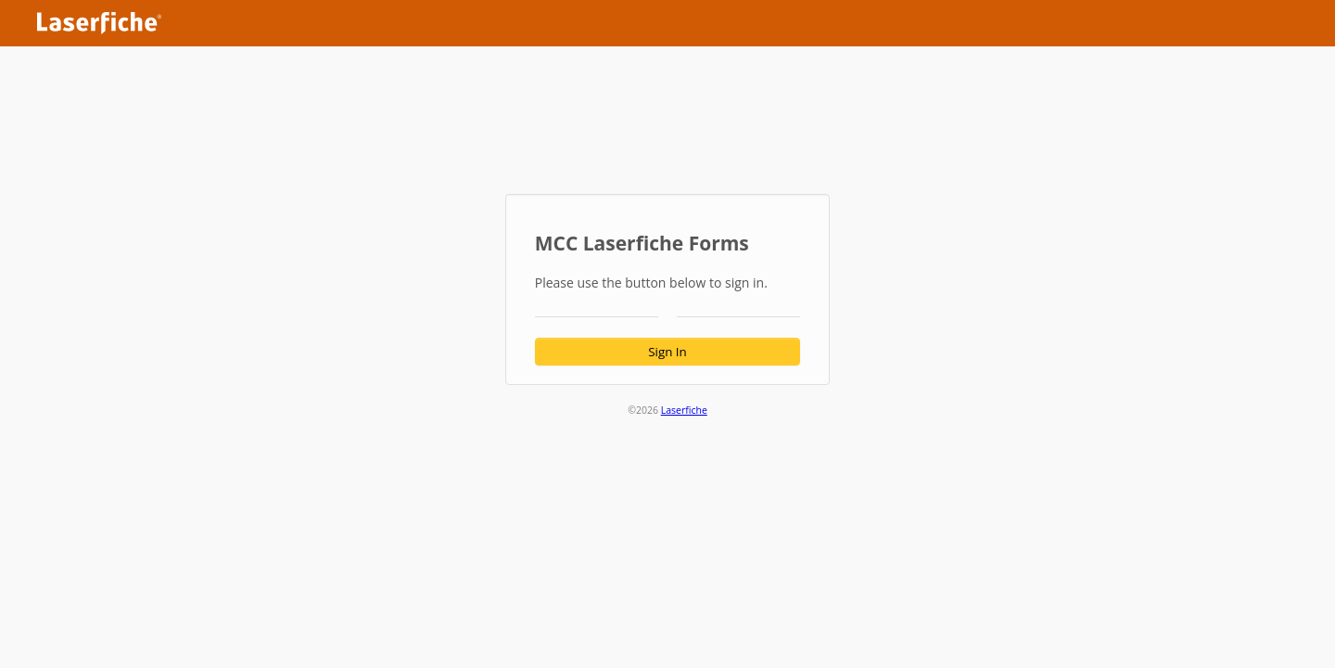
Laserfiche (684, 410)
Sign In (667, 351)
